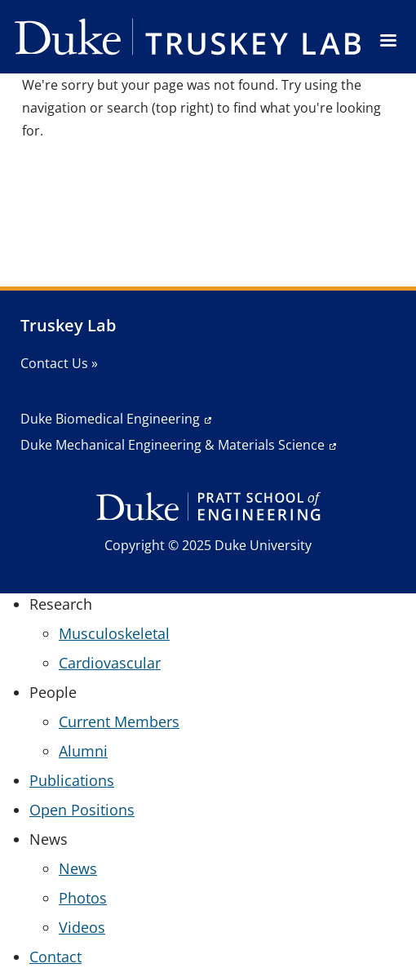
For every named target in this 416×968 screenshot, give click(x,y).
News (78, 868)
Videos (82, 927)
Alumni (83, 751)
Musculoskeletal (114, 633)
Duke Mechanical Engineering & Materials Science (172, 445)
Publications (71, 780)
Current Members (119, 721)
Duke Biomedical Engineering (110, 419)
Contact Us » (59, 363)
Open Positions (82, 809)
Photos (83, 898)
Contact (55, 956)
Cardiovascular (110, 663)
